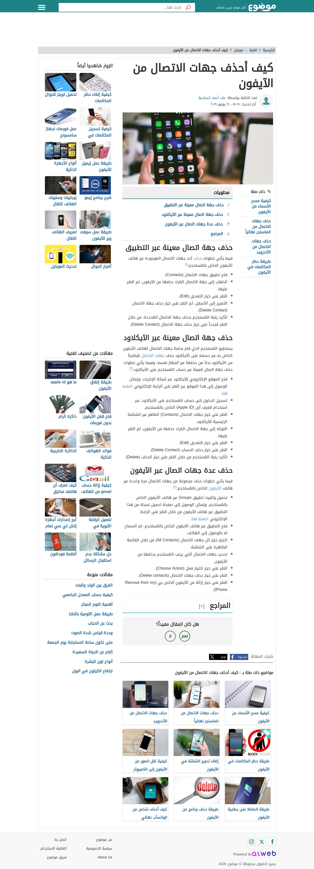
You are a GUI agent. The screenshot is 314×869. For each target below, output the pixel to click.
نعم (185, 636)
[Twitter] (262, 842)
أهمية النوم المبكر (97, 604)
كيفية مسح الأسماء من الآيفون (261, 206)
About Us (105, 857)
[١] (186, 264)
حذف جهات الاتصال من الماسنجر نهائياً (258, 226)
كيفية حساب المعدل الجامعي (87, 595)
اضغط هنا (200, 519)
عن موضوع (104, 839)
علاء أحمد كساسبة (212, 98)
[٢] (131, 368)
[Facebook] (272, 842)
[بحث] (188, 7)
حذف (198, 258)
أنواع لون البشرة (99, 661)
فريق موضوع (56, 857)
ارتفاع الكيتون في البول (92, 671)
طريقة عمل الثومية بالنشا (91, 614)
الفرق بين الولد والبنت (94, 585)
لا (170, 636)
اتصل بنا (60, 839)
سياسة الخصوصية (99, 848)
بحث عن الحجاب (100, 623)
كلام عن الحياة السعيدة (92, 652)
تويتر (223, 656)
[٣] (175, 487)
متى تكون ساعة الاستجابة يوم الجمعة (80, 642)
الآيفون (215, 488)
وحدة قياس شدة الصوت (92, 633)
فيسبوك (242, 656)
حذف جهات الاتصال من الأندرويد (261, 246)
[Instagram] (251, 842)
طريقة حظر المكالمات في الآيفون (259, 267)
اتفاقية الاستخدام (53, 848)
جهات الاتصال (152, 355)
